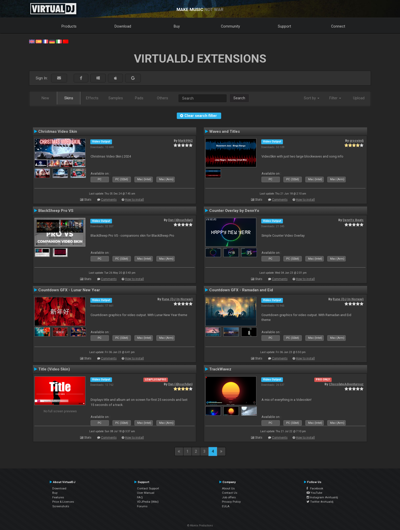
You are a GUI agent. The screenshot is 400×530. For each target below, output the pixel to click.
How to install (134, 199)
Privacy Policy (231, 501)
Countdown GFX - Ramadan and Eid (241, 290)
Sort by (311, 98)
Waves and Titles (224, 131)
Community (230, 26)
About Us (228, 488)
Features (58, 497)
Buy (177, 26)
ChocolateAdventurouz (346, 384)
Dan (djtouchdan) (180, 220)
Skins (68, 98)
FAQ (140, 497)
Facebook (315, 488)
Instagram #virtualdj (322, 497)
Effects (92, 98)
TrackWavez (220, 369)
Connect (338, 26)
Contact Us (229, 493)
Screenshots (60, 506)
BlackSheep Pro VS (55, 210)
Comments (109, 199)
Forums (142, 506)
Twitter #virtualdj (320, 501)
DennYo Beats (353, 220)
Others (162, 98)
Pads (139, 98)
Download (123, 26)
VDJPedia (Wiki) (148, 501)
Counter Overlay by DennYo (234, 210)
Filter (335, 98)
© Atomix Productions (200, 525)
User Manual (145, 493)
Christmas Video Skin (57, 131)
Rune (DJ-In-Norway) (177, 299)
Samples (115, 98)
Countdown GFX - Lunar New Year (69, 290)
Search (239, 98)
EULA (226, 506)
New (45, 98)
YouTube (314, 493)
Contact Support (148, 488)
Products (69, 26)
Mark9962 (185, 140)
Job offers (229, 497)
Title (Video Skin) (54, 369)
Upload (359, 98)
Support (284, 26)
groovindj (356, 140)
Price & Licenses (63, 501)
